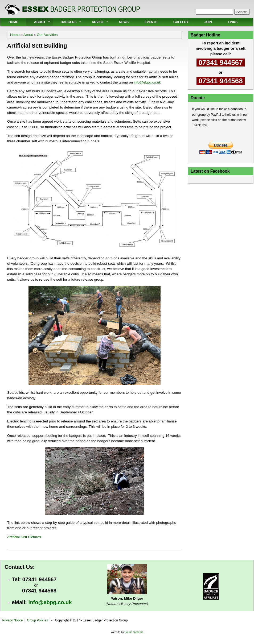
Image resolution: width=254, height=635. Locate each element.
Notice (18, 620)
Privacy (7, 620)
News (124, 22)
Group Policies (37, 620)
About (38, 22)
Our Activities (47, 35)
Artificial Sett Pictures (24, 537)
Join (208, 22)
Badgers (67, 22)
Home (13, 22)
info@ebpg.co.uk (147, 82)
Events (151, 22)
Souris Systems (134, 632)
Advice (96, 22)
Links (232, 22)
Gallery (181, 22)
